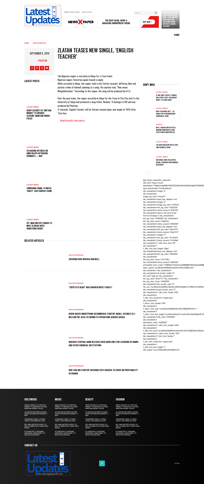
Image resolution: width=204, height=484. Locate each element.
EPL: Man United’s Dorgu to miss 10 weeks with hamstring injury (39, 225)
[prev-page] (144, 173)
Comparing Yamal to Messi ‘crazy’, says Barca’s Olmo (39, 190)
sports (159, 124)
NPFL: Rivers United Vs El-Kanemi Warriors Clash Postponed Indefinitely (166, 129)
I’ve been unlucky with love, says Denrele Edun (167, 145)
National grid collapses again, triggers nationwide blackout (167, 162)
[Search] (155, 13)
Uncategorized (39, 43)
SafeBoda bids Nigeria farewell (87, 259)
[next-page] (149, 173)
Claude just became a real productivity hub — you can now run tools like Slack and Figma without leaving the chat (170, 19)
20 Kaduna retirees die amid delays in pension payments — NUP (37, 153)
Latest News (33, 107)
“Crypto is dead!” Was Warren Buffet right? (94, 287)
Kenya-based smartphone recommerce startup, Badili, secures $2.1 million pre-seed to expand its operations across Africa (100, 315)
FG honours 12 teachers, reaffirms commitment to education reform (34, 433)
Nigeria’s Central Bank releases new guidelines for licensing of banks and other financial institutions (99, 343)
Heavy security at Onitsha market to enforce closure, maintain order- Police (39, 114)
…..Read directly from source (71, 120)
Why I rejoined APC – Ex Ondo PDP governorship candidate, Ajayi (166, 113)
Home (26, 43)
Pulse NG (42, 60)
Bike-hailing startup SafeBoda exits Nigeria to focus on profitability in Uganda (101, 371)
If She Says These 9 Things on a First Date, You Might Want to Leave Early (166, 97)
